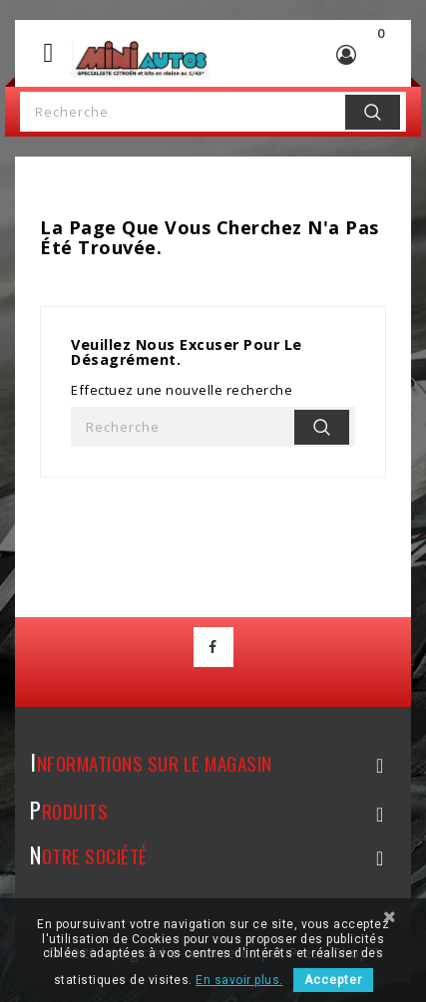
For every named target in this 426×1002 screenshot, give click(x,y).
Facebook (213, 647)
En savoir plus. (239, 980)
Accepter (333, 980)
